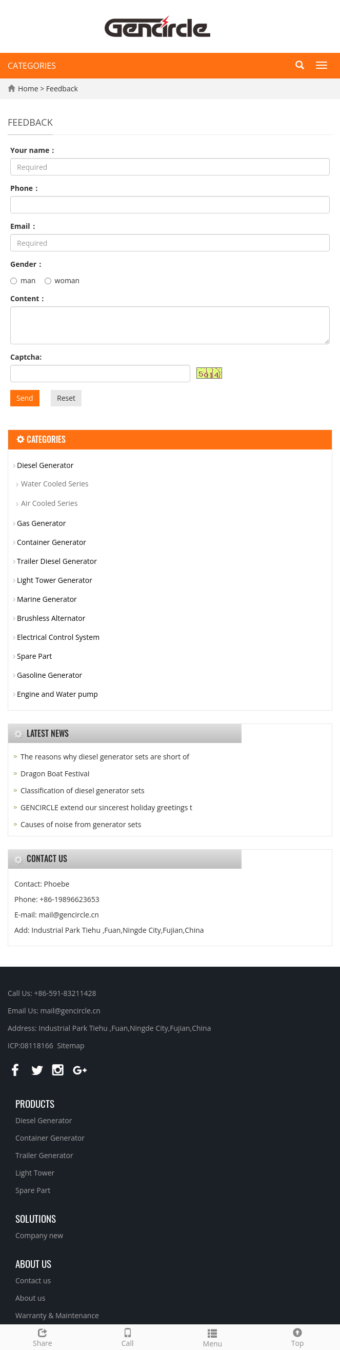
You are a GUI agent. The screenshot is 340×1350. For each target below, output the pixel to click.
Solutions (35, 1218)
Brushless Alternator (51, 618)
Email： (23, 226)
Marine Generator (47, 599)
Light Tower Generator (54, 580)
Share (42, 1336)
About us (33, 1263)
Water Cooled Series (55, 483)
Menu (212, 1336)
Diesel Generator (45, 465)
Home (28, 88)
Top (297, 1336)
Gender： (27, 264)
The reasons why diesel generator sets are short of (105, 756)
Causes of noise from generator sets (81, 824)
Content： (28, 298)
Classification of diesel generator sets (83, 790)
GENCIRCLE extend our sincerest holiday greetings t (106, 807)
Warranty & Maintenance (57, 1315)
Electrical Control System (58, 637)
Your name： (33, 150)
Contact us (33, 1280)
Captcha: (26, 357)
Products (34, 1103)
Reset (66, 398)
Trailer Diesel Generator (57, 561)
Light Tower (34, 1173)
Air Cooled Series (49, 503)
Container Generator (51, 542)
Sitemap (70, 1045)
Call (127, 1336)
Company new (39, 1235)
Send (24, 398)
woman (62, 280)
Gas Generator (41, 523)
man (22, 280)
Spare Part (34, 656)
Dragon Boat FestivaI (55, 773)
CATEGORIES (32, 65)
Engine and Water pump (57, 694)
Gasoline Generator (49, 675)
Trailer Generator (44, 1155)
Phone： (25, 188)
